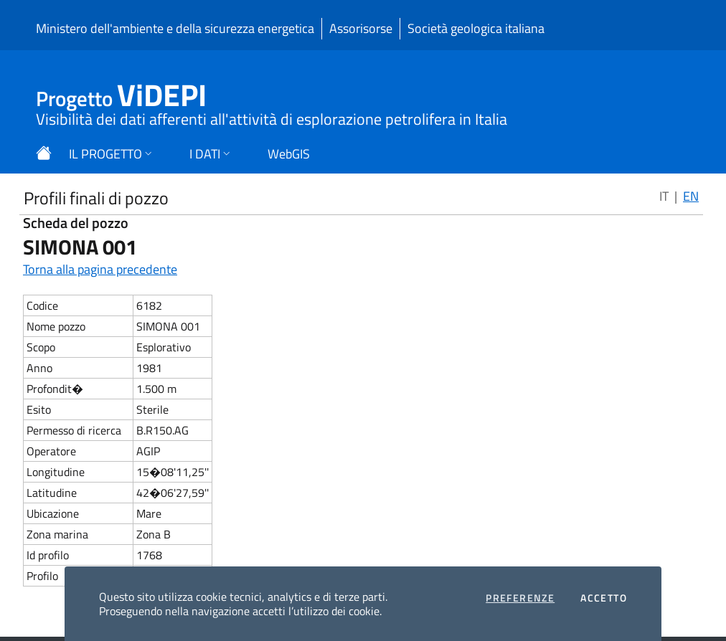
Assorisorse (360, 28)
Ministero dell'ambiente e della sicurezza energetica (175, 28)
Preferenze (520, 598)
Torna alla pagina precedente (100, 269)
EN (691, 196)
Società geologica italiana (475, 28)
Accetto (603, 598)
